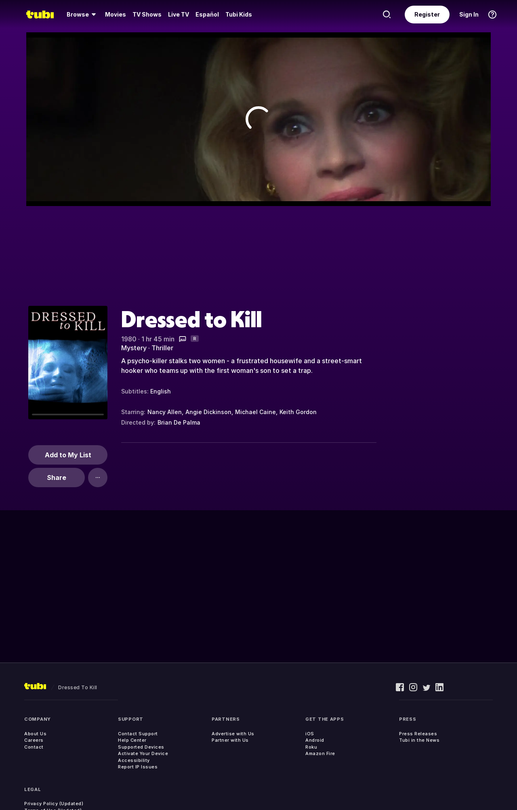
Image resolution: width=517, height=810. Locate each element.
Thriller (162, 348)
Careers (34, 740)
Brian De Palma (179, 422)
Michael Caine (255, 411)
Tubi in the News (419, 740)
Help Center (132, 740)
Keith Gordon (298, 411)
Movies (115, 14)
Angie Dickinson (208, 411)
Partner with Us (230, 740)
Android (314, 740)
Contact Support (138, 733)
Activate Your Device (143, 753)
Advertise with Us (233, 733)
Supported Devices (141, 747)
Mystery (134, 348)
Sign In (469, 14)
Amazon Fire (320, 753)
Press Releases (418, 733)
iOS (309, 733)
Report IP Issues (138, 767)
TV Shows (147, 14)
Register (427, 14)
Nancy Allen (164, 411)
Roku (311, 747)
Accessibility (134, 760)
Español (207, 14)
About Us (35, 733)
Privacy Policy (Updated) (53, 803)
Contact (34, 747)
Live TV (178, 14)
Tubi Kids (238, 14)
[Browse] (82, 14)
